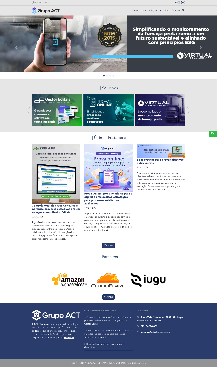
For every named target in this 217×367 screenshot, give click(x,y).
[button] (16, 47)
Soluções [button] (154, 10)
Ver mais (108, 245)
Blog (167, 11)
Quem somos (139, 11)
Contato (175, 11)
